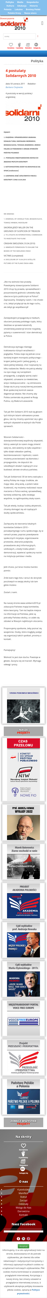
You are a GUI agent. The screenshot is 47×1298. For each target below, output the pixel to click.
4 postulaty (23, 1189)
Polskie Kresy (14, 13)
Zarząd (23, 1200)
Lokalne (19, 9)
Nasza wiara (30, 13)
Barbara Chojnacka (14, 87)
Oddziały (23, 1204)
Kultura (10, 5)
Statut (23, 1196)
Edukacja (21, 5)
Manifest (23, 1193)
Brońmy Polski (33, 9)
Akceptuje (23, 1246)
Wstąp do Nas (23, 1207)
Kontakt (23, 1215)
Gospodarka (33, 2)
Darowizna (23, 1211)
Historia (34, 5)
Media (20, 2)
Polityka (10, 2)
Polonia (7, 9)
